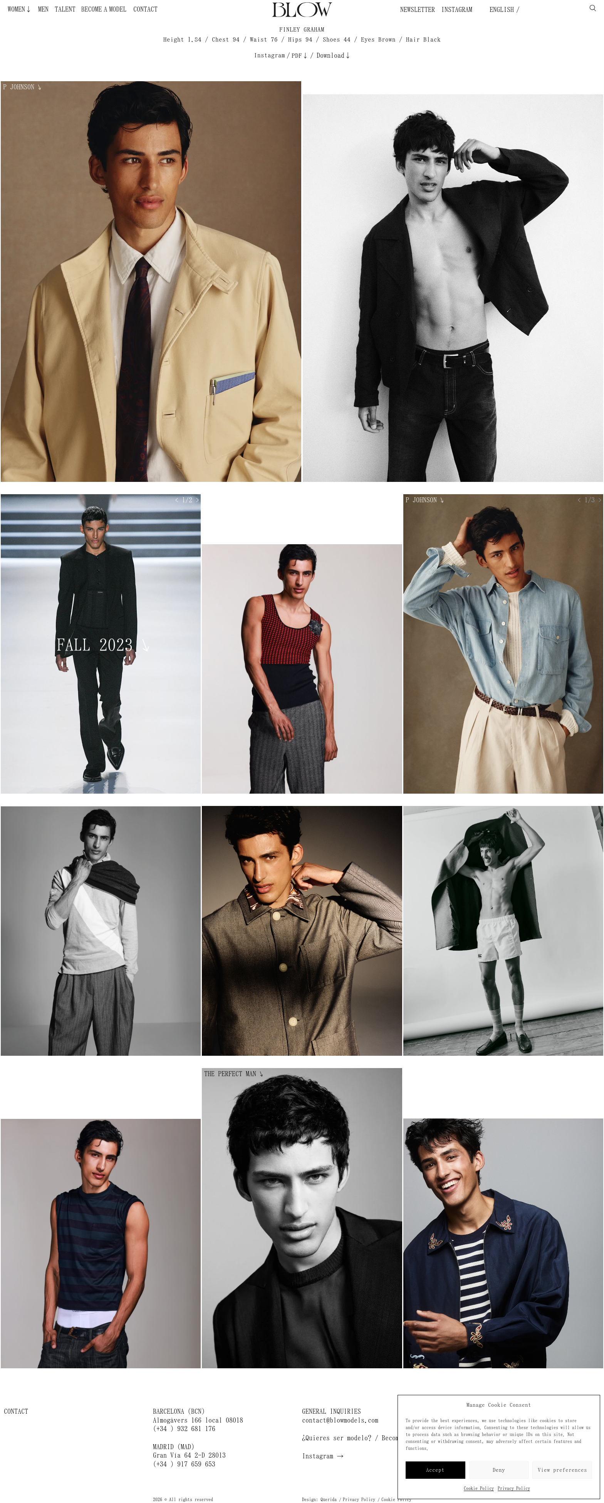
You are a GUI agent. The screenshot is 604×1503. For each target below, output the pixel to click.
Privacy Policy (514, 1488)
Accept (435, 1470)
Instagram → (323, 1456)
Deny (499, 1470)
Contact (145, 9)
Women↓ (20, 9)
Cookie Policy (479, 1488)
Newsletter (417, 9)
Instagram (456, 9)
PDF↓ (300, 55)
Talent (65, 9)
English (500, 9)
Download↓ (334, 55)
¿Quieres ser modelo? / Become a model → (371, 1437)
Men (43, 9)
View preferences (562, 1470)
